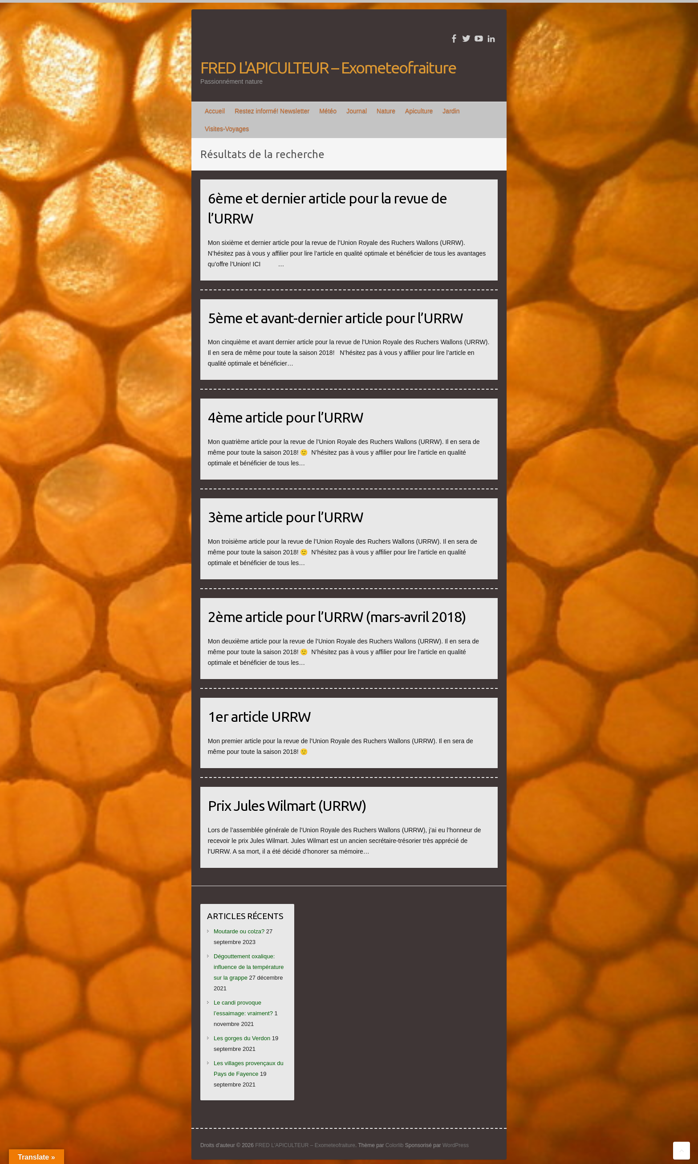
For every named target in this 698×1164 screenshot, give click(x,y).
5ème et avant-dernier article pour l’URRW (335, 318)
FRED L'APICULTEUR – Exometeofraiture (328, 67)
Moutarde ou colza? (239, 931)
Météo (328, 110)
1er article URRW (259, 716)
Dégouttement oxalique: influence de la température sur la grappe (249, 967)
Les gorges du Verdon (242, 1038)
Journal (356, 110)
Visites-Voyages (227, 128)
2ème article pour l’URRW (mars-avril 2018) (337, 617)
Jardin (450, 110)
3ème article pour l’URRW (285, 517)
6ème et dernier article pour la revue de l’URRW (327, 208)
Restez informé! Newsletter (272, 110)
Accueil (215, 110)
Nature (386, 110)
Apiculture (419, 110)
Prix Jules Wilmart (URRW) (287, 806)
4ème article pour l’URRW (285, 417)
